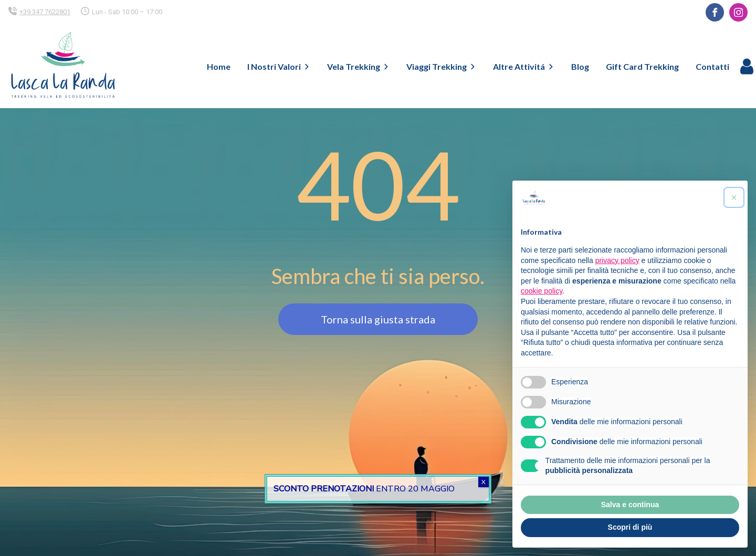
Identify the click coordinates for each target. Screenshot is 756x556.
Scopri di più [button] (630, 527)
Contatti (712, 66)
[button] (734, 197)
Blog (580, 66)
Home (218, 66)
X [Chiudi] (483, 482)
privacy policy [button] (617, 260)
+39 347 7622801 (44, 12)
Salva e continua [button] (630, 504)
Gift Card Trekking (642, 66)
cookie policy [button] (541, 291)
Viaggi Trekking (441, 66)
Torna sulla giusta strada (378, 319)
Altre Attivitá (523, 66)
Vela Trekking (358, 66)
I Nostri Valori (278, 66)
